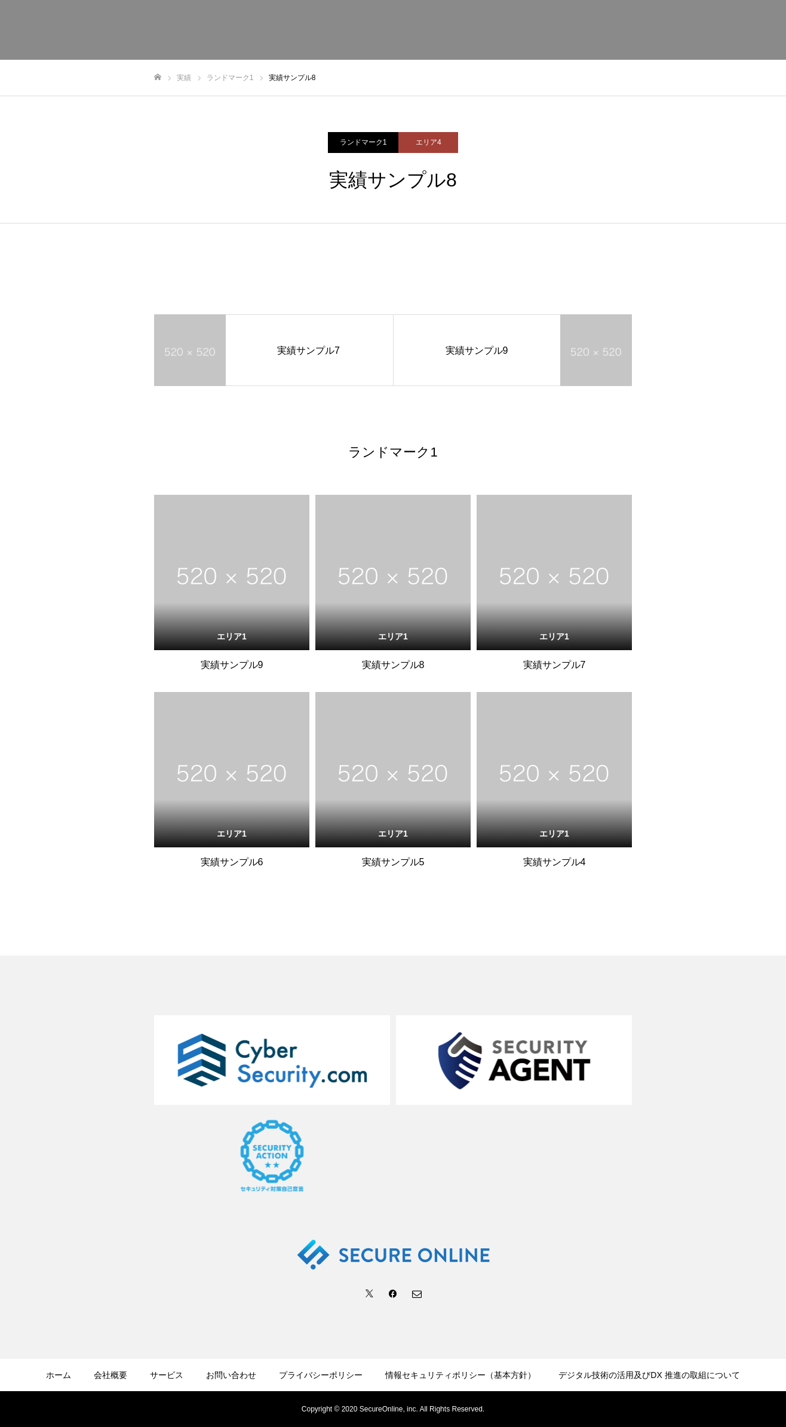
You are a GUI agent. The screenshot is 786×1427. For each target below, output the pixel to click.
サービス (166, 1375)
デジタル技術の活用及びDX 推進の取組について (648, 1375)
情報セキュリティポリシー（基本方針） (460, 1375)
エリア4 (428, 142)
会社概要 (110, 1375)
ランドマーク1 (363, 142)
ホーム (58, 1375)
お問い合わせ (231, 1375)
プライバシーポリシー (321, 1375)
